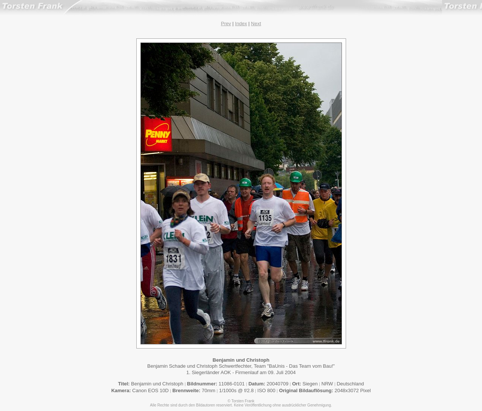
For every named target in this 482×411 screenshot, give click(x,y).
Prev (226, 23)
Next (256, 23)
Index (241, 23)
